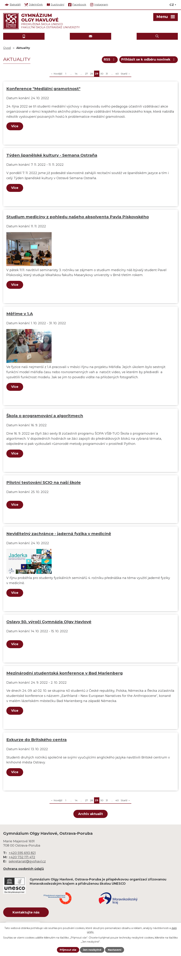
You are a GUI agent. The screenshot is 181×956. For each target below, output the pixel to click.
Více (14, 126)
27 (86, 73)
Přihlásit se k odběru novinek (148, 59)
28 (91, 73)
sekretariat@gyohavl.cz (27, 861)
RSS (110, 59)
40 (117, 73)
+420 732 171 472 (22, 857)
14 (76, 73)
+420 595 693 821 (22, 853)
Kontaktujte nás (26, 912)
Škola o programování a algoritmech (44, 415)
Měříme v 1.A (19, 313)
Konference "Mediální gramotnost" (43, 88)
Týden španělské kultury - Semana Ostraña (51, 155)
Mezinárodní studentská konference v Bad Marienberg (64, 673)
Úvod (7, 48)
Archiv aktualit (90, 814)
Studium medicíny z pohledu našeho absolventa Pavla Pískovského (77, 216)
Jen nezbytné (92, 949)
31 (107, 73)
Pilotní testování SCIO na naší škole (43, 482)
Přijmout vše (68, 949)
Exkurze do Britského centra (36, 739)
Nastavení (114, 949)
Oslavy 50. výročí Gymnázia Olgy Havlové (48, 621)
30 (101, 73)
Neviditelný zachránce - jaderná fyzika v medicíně (58, 533)
